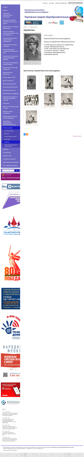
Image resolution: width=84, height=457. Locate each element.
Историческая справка (8, 130)
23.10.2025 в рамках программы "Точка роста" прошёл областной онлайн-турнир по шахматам (9, 439)
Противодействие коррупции (11, 93)
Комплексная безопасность (10, 87)
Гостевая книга (7, 152)
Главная (5, 7)
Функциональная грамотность (7, 73)
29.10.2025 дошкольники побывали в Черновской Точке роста (9, 433)
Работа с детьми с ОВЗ (9, 77)
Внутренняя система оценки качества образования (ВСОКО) (10, 57)
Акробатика (6, 142)
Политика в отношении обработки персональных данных (10, 21)
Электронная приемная (9, 159)
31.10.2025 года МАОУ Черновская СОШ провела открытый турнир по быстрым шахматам (10, 414)
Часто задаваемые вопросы (10, 165)
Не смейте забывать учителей (10, 136)
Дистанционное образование (11, 162)
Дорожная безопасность (9, 90)
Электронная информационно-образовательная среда (9, 122)
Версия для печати (77, 136)
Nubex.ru (15, 450)
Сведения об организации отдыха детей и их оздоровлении (10, 39)
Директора (6, 133)
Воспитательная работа (9, 84)
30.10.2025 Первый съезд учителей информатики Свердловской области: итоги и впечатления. (9, 421)
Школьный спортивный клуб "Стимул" (11, 107)
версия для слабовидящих (61, 2)
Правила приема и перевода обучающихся (10, 27)
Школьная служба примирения (8, 112)
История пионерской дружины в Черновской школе (11, 145)
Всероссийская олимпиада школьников (10, 68)
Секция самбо (7, 139)
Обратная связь (7, 155)
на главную (45, 2)
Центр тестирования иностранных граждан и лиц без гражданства (10, 33)
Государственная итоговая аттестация (10, 45)
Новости (5, 10)
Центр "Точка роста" (8, 80)
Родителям (6, 103)
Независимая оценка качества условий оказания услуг (10, 51)
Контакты (5, 149)
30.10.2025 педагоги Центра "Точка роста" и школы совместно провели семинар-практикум (9, 427)
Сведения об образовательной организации (7, 15)
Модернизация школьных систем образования (10, 117)
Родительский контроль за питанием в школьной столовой (10, 98)
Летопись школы (7, 128)
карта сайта (51, 2)
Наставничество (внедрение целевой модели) (10, 63)
